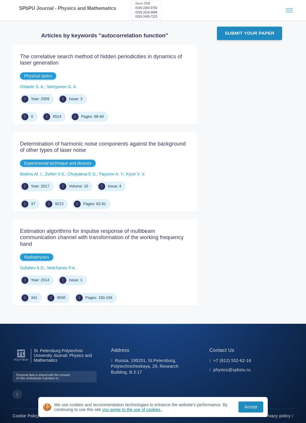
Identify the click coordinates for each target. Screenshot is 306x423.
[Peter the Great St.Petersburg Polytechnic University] (21, 361)
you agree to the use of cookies (131, 409)
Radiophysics (36, 257)
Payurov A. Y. (111, 174)
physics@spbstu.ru (231, 369)
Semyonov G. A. (62, 86)
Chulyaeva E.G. (82, 174)
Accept (250, 406)
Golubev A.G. (32, 267)
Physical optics (38, 76)
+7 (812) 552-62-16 (232, 360)
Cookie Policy (27, 415)
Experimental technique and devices (57, 163)
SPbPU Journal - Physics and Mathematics (67, 8)
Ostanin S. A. (32, 86)
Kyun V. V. (135, 174)
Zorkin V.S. (55, 174)
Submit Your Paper (249, 33)
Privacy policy (278, 415)
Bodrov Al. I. (31, 174)
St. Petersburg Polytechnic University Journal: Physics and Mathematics (63, 356)
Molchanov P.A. (61, 267)
